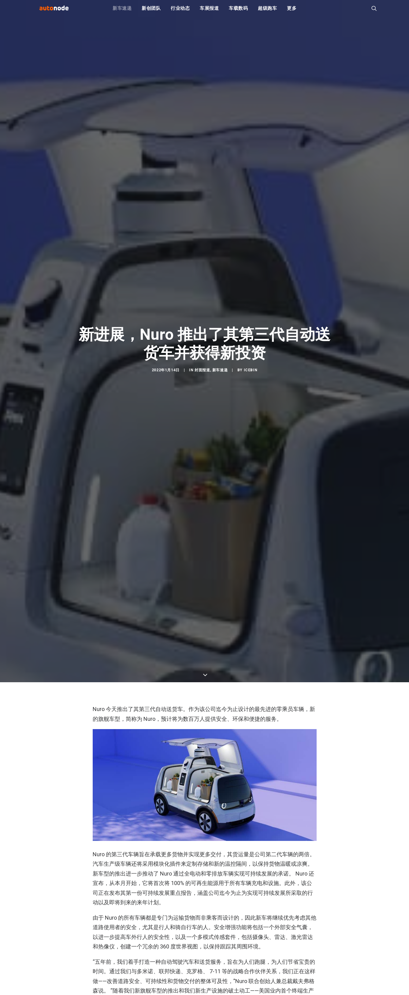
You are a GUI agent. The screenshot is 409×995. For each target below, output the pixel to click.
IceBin (251, 406)
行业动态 (180, 12)
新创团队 (151, 12)
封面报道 (202, 406)
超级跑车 (267, 12)
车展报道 (209, 12)
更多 (292, 12)
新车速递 (122, 12)
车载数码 (238, 12)
